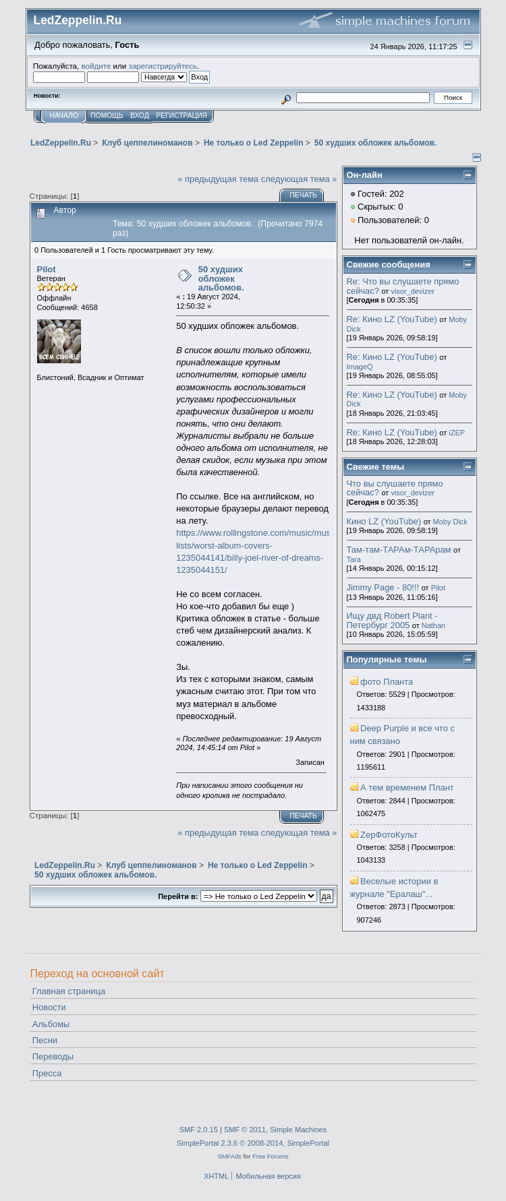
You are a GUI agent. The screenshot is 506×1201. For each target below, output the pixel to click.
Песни (44, 1040)
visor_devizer (412, 291)
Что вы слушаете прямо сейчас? (395, 488)
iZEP (457, 433)
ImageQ (360, 367)
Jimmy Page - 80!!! (383, 587)
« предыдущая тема (217, 179)
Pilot (46, 269)
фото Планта (386, 682)
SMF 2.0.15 (198, 1130)
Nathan (433, 625)
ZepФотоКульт (389, 835)
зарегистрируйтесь (163, 65)
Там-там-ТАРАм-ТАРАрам (399, 550)
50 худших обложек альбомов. (221, 278)
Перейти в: (178, 896)
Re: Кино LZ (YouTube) (392, 319)
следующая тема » (299, 179)
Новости (49, 1007)
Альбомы (51, 1024)
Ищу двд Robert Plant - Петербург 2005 (392, 620)
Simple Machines (298, 1130)
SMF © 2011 (245, 1130)
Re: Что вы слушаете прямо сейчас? (403, 286)
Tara (354, 559)
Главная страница (68, 991)
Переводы (53, 1056)
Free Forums (270, 1156)
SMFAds (229, 1156)
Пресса (47, 1073)
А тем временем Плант (407, 787)
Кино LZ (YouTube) (384, 521)
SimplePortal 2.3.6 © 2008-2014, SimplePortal (253, 1143)
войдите (96, 65)
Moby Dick (450, 522)
